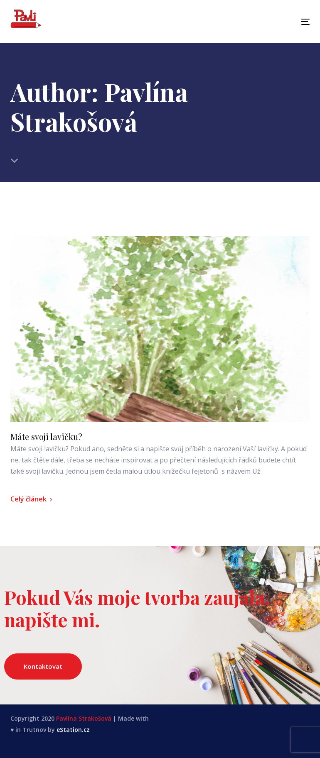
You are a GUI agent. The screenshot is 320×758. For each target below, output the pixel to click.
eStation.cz (73, 730)
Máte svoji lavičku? (46, 437)
